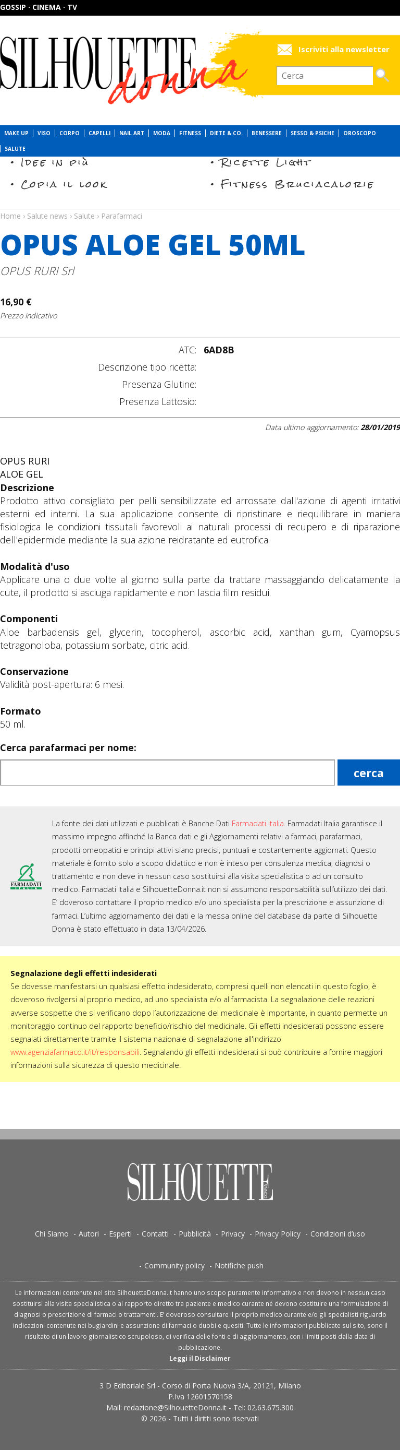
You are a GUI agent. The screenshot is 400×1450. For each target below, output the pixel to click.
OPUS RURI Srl (37, 270)
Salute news (200, 206)
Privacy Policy (278, 1234)
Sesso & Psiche (312, 133)
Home (10, 216)
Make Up (16, 133)
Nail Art (131, 133)
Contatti (155, 1234)
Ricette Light (266, 162)
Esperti (120, 1234)
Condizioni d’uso (337, 1234)
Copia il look (64, 184)
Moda (161, 133)
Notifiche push (239, 1265)
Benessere (267, 133)
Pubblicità (195, 1234)
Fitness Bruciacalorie (297, 184)
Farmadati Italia (258, 823)
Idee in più (55, 162)
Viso (44, 133)
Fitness (190, 133)
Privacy (233, 1234)
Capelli (99, 133)
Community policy (174, 1265)
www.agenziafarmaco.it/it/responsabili (75, 1052)
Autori (89, 1234)
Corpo (69, 133)
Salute (15, 148)
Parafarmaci (121, 216)
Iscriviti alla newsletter (344, 49)
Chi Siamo (52, 1234)
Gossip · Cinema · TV (38, 7)
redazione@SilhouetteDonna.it (175, 1407)
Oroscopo (359, 133)
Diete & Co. (226, 133)
